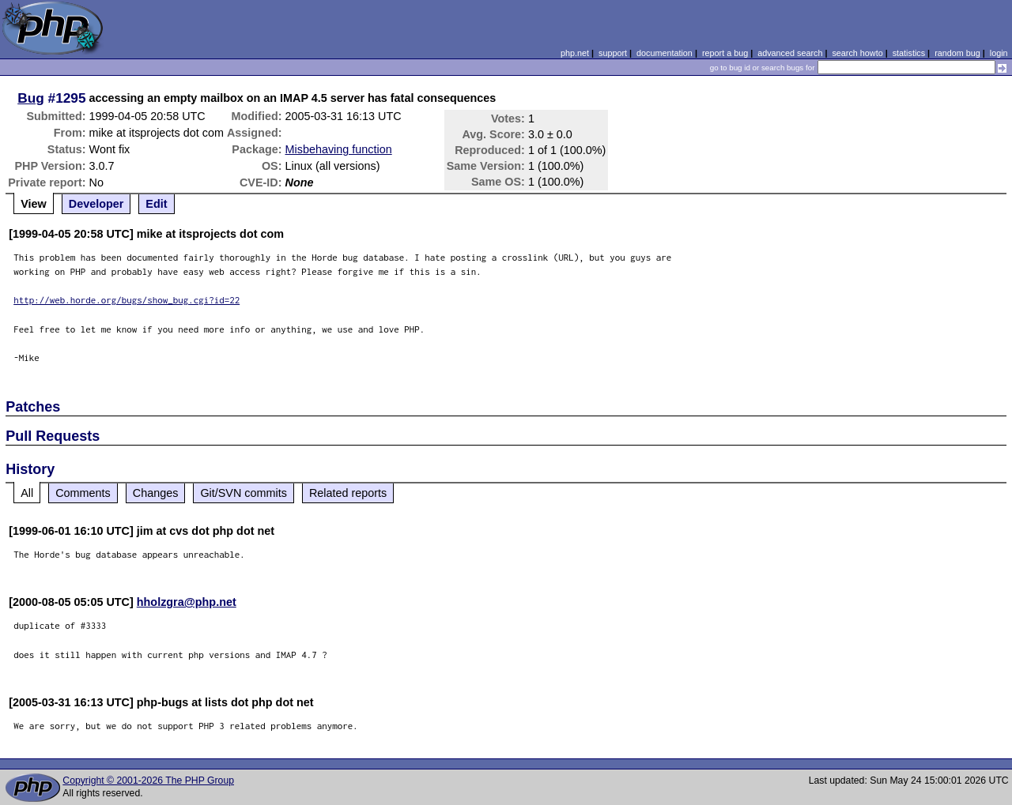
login (999, 53)
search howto (857, 53)
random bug (957, 53)
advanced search (789, 53)
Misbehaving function (338, 149)
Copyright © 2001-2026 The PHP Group (148, 780)
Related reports (348, 493)
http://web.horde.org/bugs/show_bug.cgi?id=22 (126, 300)
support (613, 53)
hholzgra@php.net (186, 602)
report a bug (725, 53)
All (27, 493)
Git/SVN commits (243, 493)
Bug (30, 98)
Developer (96, 203)
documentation (664, 53)
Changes (156, 493)
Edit (156, 203)
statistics (909, 53)
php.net (575, 53)
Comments (83, 493)
